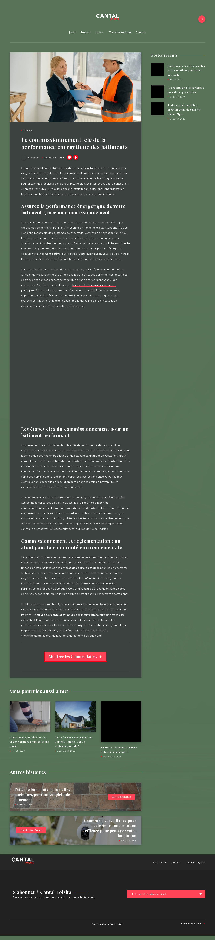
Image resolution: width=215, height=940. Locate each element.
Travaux (86, 32)
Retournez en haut (193, 923)
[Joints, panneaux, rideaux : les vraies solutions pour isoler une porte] (157, 69)
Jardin (72, 32)
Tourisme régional (120, 32)
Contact (141, 32)
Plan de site (160, 862)
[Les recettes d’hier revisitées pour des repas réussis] (157, 91)
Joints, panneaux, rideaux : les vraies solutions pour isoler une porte (29, 742)
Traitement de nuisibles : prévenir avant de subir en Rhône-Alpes (184, 110)
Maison (100, 32)
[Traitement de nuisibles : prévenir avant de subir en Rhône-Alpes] (157, 108)
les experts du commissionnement (94, 285)
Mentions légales (195, 862)
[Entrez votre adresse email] (166, 894)
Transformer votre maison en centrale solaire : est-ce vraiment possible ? (73, 742)
